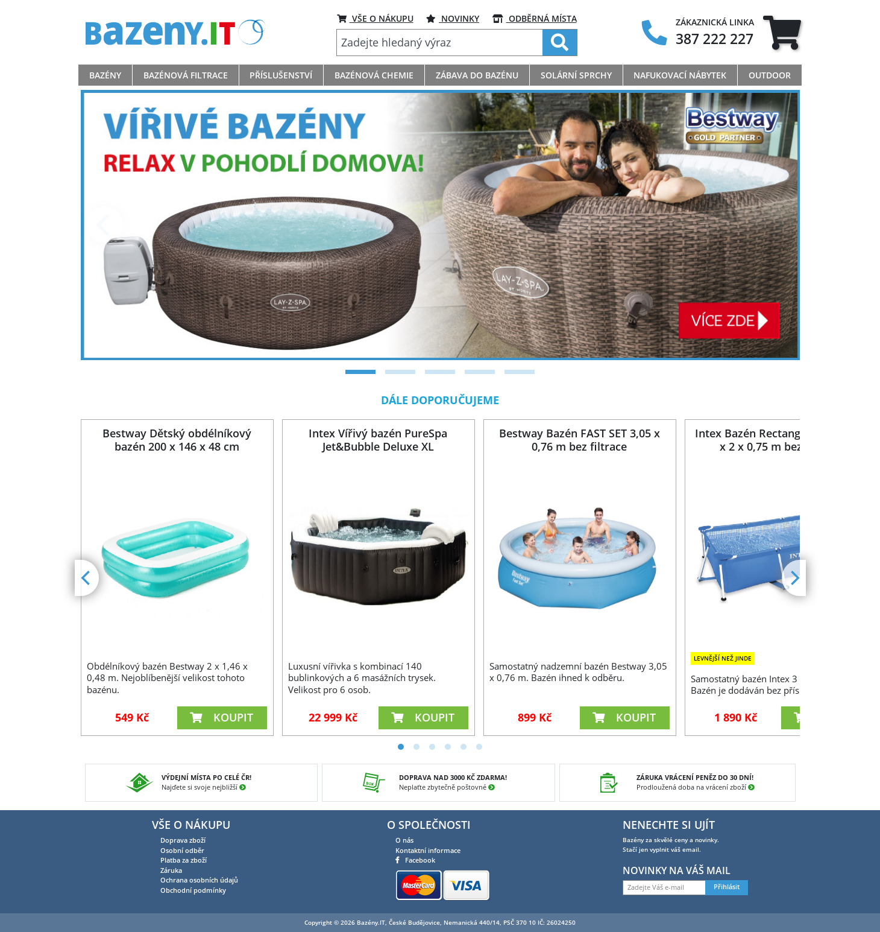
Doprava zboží (183, 840)
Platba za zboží (183, 859)
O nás (404, 840)
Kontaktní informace (427, 850)
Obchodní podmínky (193, 890)
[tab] (782, 32)
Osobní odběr (182, 850)
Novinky (452, 18)
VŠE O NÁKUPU (375, 18)
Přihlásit (727, 887)
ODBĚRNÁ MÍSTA (534, 18)
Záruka (171, 870)
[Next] (776, 225)
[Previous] (105, 225)
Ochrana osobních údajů (199, 879)
